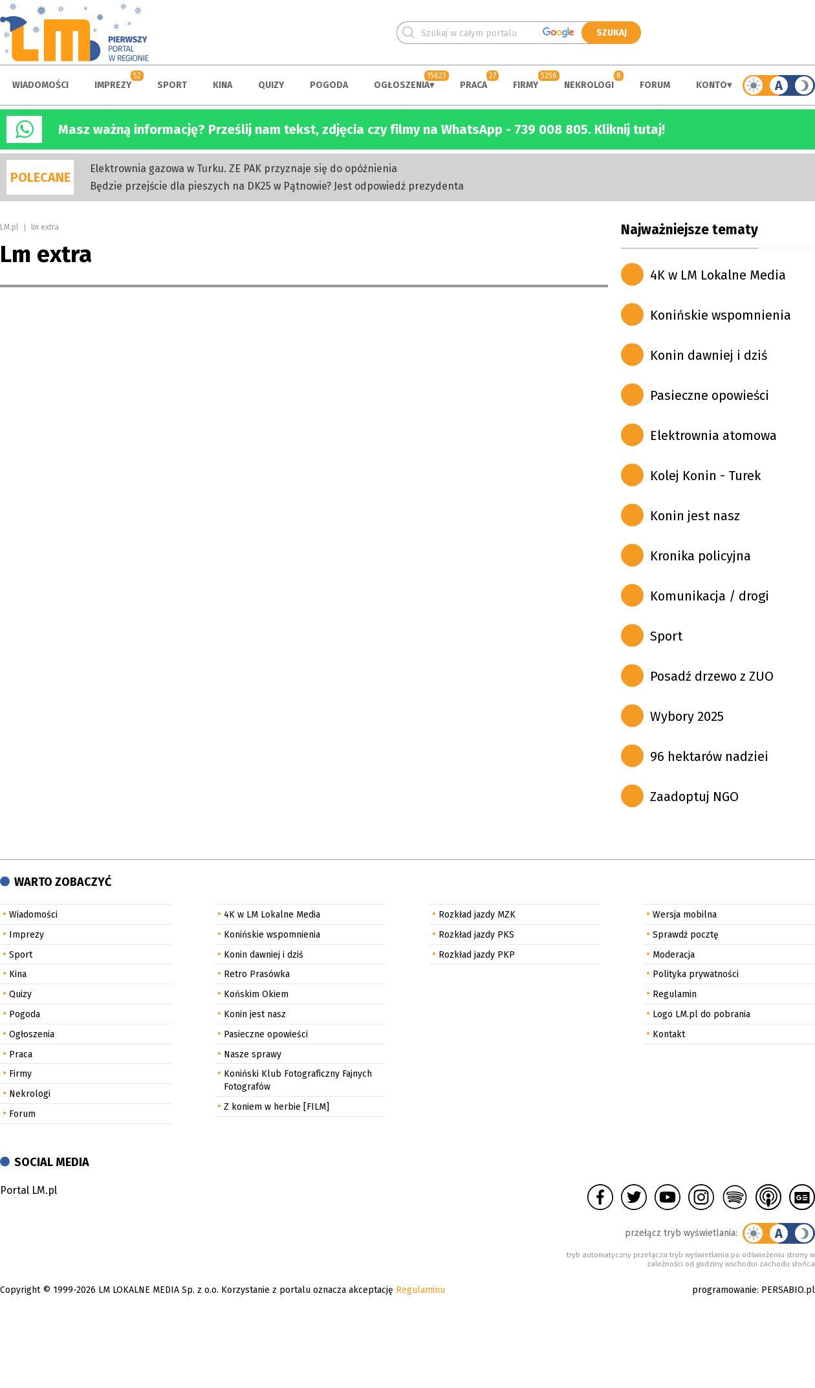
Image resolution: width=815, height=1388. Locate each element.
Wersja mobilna (685, 914)
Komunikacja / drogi (709, 596)
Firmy (525, 85)
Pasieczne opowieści (709, 395)
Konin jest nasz (695, 515)
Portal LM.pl (28, 1190)
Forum (655, 85)
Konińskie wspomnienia (720, 315)
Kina (222, 85)
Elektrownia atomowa (713, 435)
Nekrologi (589, 85)
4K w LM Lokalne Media (718, 275)
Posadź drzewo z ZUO (712, 676)
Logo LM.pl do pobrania (701, 1014)
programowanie (724, 1289)
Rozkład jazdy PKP (477, 954)
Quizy (271, 85)
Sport (172, 85)
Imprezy (112, 85)
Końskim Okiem (256, 994)
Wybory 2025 (687, 716)
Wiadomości (40, 85)
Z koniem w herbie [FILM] (276, 1106)
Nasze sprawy (252, 1054)
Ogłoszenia (401, 85)
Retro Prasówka (257, 974)
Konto (711, 85)
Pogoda (329, 85)
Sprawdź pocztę (686, 934)
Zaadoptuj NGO (694, 796)
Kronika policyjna (700, 556)
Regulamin (675, 994)
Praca (473, 85)
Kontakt (669, 1034)
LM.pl (9, 227)
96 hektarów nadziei (709, 756)
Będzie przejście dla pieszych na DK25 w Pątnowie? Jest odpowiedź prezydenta (277, 186)
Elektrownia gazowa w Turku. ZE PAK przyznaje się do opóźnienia (243, 168)
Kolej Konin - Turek (705, 475)
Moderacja (674, 954)
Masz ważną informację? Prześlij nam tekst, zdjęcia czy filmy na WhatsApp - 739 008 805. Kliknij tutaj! (361, 129)
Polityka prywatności (696, 974)
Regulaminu (420, 1289)
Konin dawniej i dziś (708, 355)
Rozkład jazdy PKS (476, 934)
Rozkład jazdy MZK (477, 914)
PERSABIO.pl (788, 1289)
